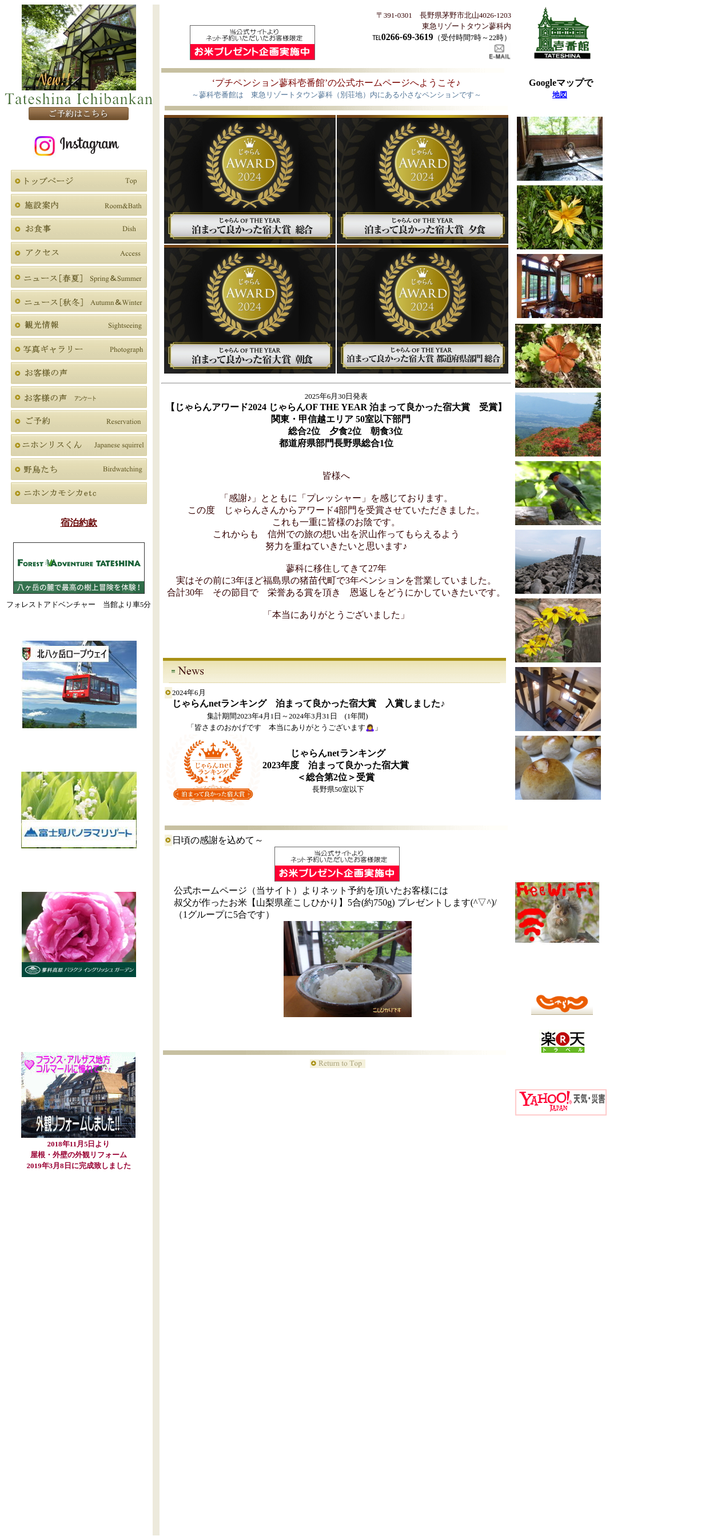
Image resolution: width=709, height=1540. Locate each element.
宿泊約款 (79, 522)
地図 (559, 94)
